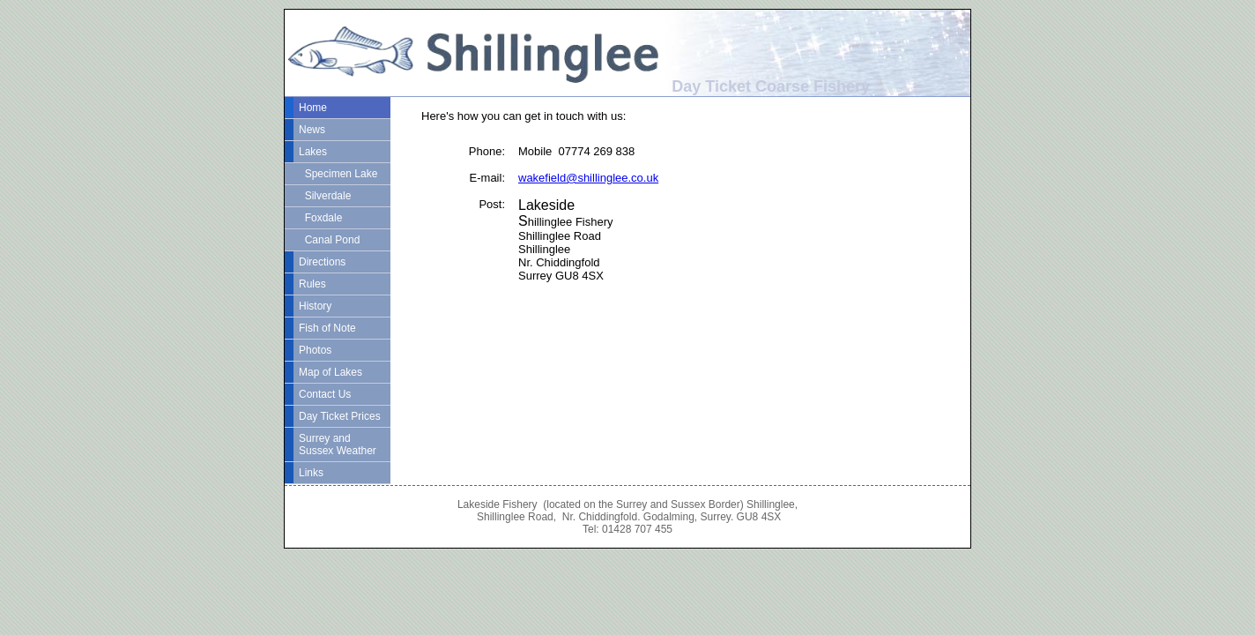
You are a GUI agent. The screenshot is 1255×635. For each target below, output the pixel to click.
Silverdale (325, 196)
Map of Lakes (330, 372)
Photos (315, 350)
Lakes (313, 152)
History (315, 306)
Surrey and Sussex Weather (337, 444)
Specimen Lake (338, 174)
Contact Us (325, 394)
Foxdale (320, 218)
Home (313, 107)
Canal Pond (329, 240)
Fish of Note (327, 328)
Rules (312, 284)
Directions (322, 262)
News (312, 129)
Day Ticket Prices (340, 416)
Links (311, 473)
